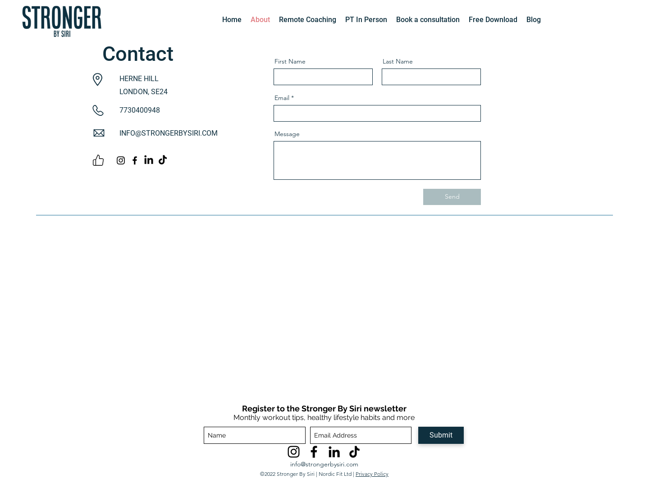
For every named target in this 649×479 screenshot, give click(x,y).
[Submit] (441, 435)
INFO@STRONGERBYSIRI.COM (168, 133)
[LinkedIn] (148, 160)
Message (287, 134)
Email (281, 98)
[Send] (452, 197)
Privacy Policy (372, 473)
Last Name (398, 61)
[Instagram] (120, 160)
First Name (290, 61)
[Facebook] (134, 160)
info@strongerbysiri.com (324, 464)
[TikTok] (354, 452)
